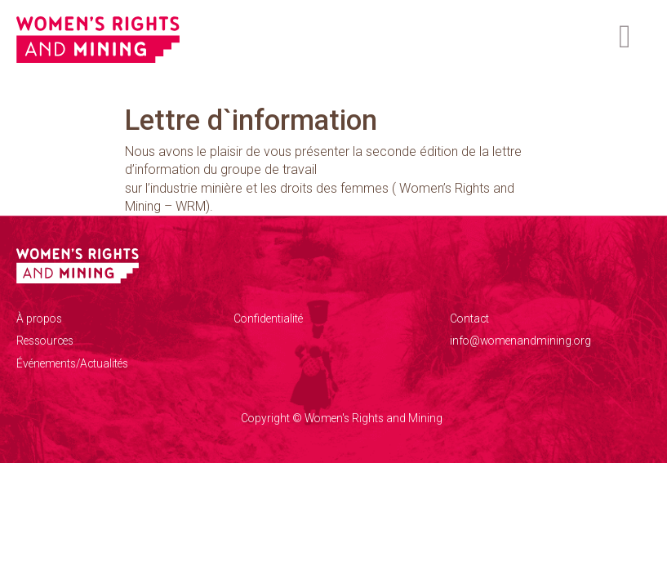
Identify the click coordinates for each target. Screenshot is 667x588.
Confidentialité (268, 318)
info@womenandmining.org (520, 340)
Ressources (44, 340)
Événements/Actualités (72, 363)
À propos (39, 318)
